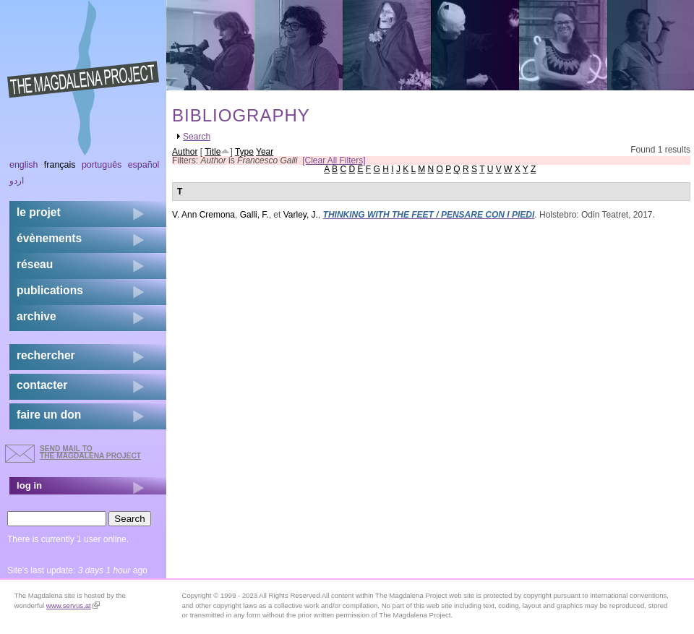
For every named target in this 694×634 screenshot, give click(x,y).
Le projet (39, 212)
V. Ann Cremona (203, 215)
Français (60, 165)
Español (144, 165)
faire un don (49, 414)
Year (264, 152)
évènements (49, 238)
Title (212, 152)
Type (244, 152)
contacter (42, 385)
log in (29, 485)
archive (36, 316)
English (23, 165)
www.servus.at (73, 605)
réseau (35, 264)
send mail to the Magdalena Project (90, 452)
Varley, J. (300, 215)
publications (50, 290)
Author (184, 152)
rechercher (46, 355)
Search (196, 137)
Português (101, 165)
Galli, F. (254, 215)
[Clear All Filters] (333, 160)
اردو (16, 181)
